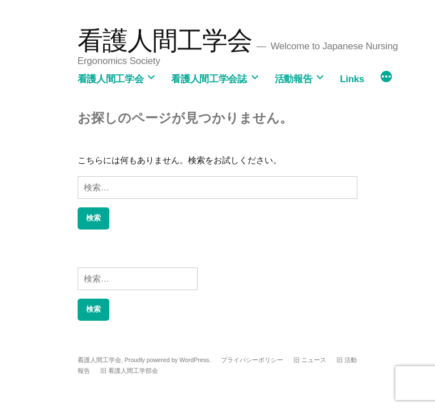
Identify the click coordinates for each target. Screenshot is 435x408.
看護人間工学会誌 (208, 79)
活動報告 (294, 79)
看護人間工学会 (165, 40)
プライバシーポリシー (252, 359)
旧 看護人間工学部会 (129, 370)
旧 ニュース (309, 359)
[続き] (386, 77)
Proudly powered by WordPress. (169, 359)
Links (352, 79)
